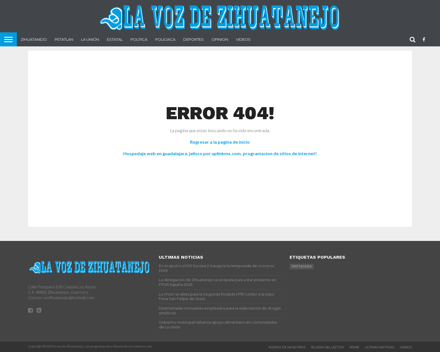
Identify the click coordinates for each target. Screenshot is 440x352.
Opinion (220, 39)
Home (354, 347)
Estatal (115, 39)
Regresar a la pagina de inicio (220, 142)
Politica (138, 39)
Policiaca (165, 39)
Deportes (193, 39)
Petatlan (64, 39)
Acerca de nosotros (287, 347)
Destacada (302, 266)
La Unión (90, 39)
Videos (243, 39)
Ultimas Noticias (379, 347)
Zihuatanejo (34, 39)
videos (406, 347)
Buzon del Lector (327, 347)
